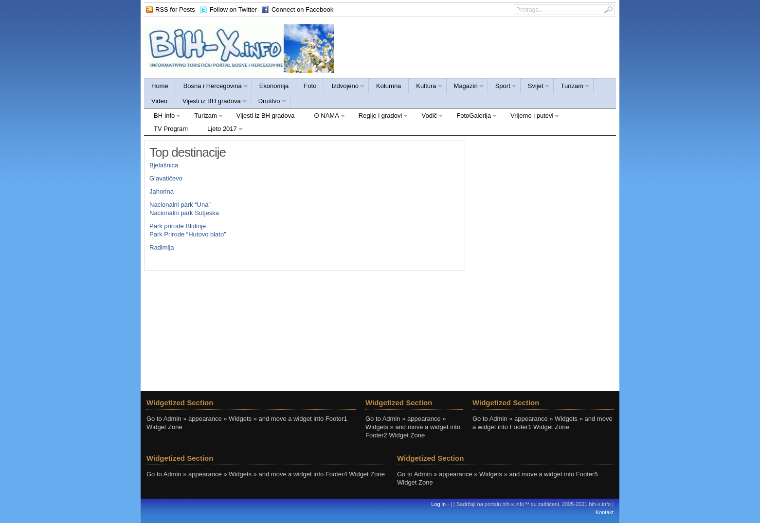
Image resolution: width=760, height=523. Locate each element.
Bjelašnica (163, 165)
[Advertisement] (543, 201)
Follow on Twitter (233, 9)
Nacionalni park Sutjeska (184, 212)
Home (159, 86)
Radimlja (161, 247)
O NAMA (325, 117)
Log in (438, 504)
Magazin (465, 87)
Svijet (535, 87)
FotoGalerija (472, 117)
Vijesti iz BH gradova (211, 102)
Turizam (572, 87)
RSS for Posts (175, 9)
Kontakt (605, 512)
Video (159, 101)
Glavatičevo (165, 178)
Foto (310, 86)
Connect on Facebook (302, 9)
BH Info (162, 117)
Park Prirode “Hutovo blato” (187, 234)
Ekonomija (274, 86)
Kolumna (388, 86)
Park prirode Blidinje (177, 226)
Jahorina (161, 191)
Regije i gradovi (379, 117)
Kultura (425, 87)
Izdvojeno (344, 87)
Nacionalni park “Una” (180, 204)
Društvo (269, 102)
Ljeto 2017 (220, 130)
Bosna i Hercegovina (212, 87)
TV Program (171, 128)
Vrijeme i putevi (530, 117)
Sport (502, 87)
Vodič (427, 117)
